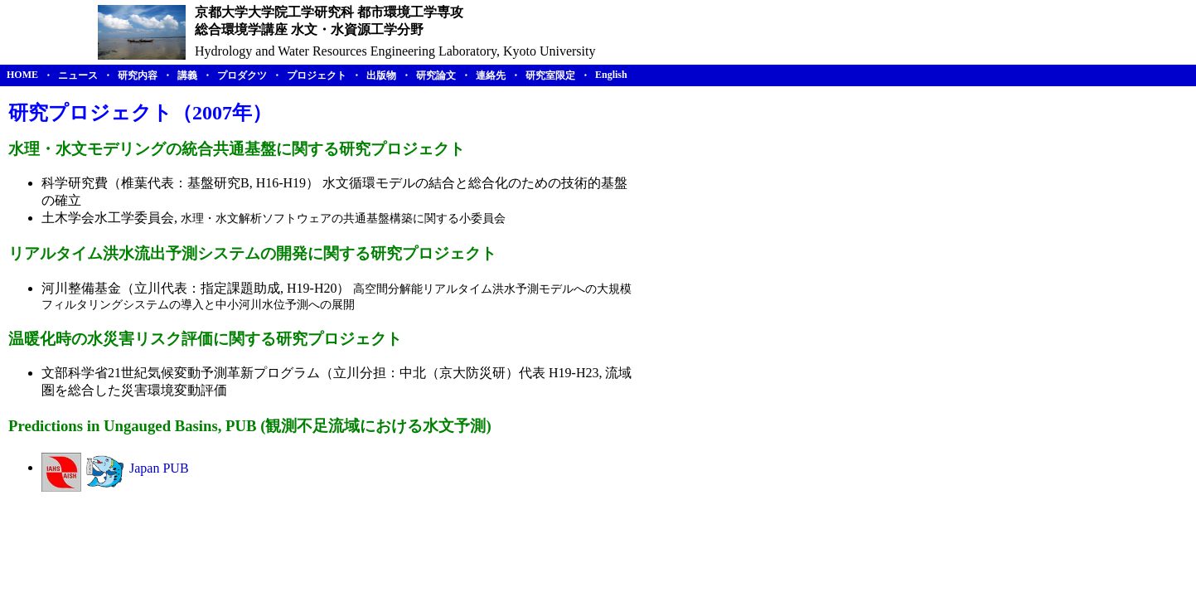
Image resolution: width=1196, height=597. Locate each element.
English (611, 74)
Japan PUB (159, 467)
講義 (187, 75)
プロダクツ (242, 75)
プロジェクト (316, 75)
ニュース (78, 75)
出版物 (381, 75)
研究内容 (137, 75)
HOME (22, 74)
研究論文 (436, 75)
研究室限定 (550, 75)
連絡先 (491, 75)
